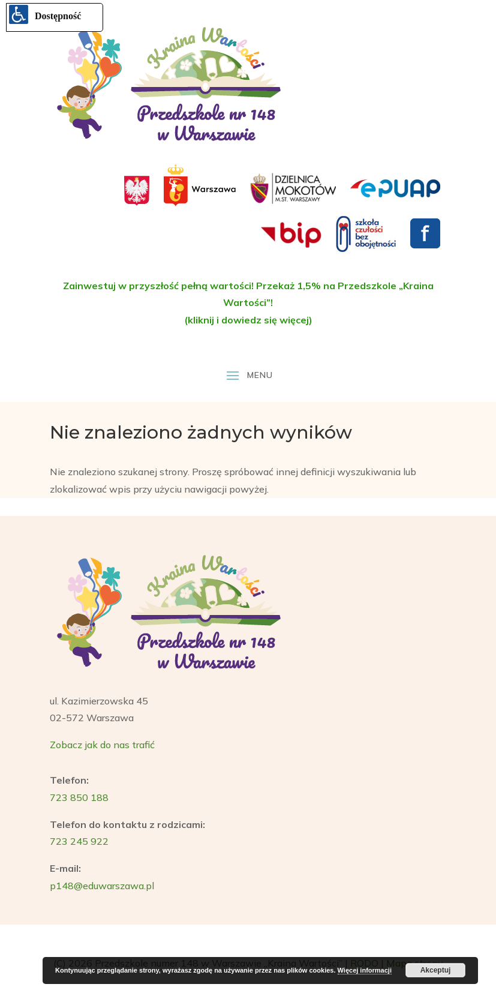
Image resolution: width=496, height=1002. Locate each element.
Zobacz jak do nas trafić (102, 745)
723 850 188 (79, 797)
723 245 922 (79, 841)
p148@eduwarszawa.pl (102, 886)
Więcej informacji (365, 970)
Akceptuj (435, 970)
